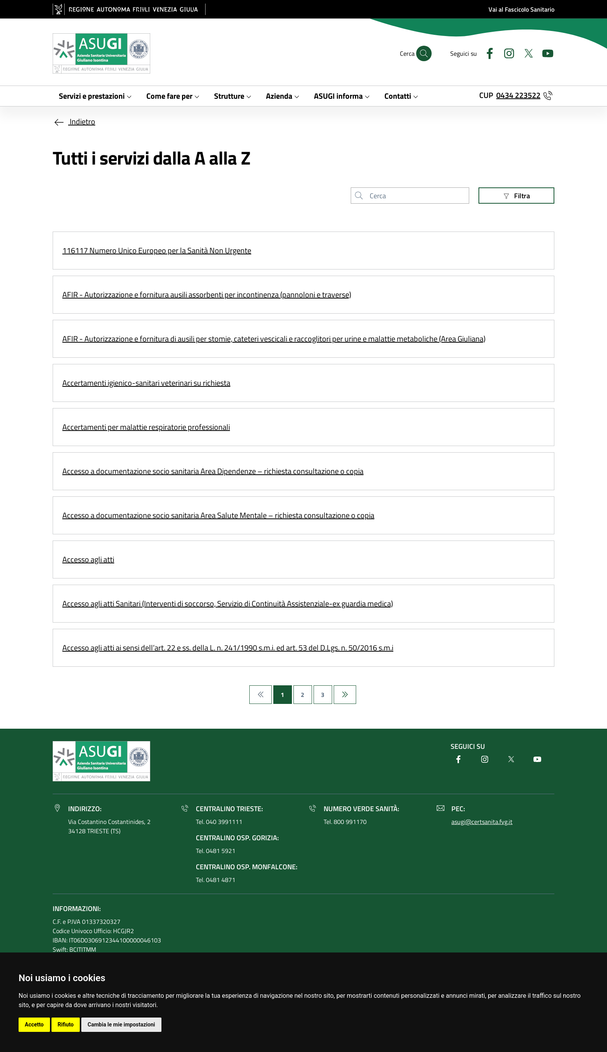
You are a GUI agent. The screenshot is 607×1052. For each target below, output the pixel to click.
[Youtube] (544, 52)
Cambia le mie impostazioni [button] (121, 1024)
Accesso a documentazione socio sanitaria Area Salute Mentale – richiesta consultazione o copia (218, 515)
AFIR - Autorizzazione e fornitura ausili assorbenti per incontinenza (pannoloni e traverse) (206, 294)
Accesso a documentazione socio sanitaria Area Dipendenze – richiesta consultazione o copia (213, 471)
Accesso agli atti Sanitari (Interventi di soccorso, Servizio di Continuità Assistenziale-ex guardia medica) (227, 603)
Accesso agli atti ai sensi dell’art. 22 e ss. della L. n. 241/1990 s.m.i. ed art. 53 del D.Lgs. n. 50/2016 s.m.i (227, 648)
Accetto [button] (34, 1024)
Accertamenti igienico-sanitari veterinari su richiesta (146, 383)
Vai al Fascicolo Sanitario (521, 9)
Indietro (74, 121)
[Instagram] (506, 52)
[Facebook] (486, 52)
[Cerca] (424, 53)
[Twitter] (525, 52)
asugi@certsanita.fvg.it (482, 821)
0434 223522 (518, 95)
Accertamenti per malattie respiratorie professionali (146, 427)
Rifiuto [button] (66, 1024)
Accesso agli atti (88, 559)
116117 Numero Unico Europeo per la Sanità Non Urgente (156, 250)
